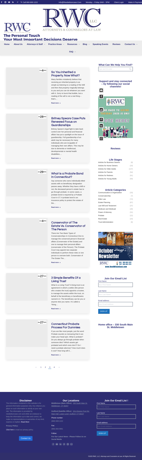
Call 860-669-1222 (30, 2)
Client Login (119, 2)
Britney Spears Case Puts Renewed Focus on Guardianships (68, 122)
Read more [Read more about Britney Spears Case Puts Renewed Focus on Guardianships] (56, 158)
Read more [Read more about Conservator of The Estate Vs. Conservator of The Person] (56, 262)
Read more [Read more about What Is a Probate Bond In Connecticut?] (56, 207)
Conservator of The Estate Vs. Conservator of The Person (68, 226)
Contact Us (26, 438)
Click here (10, 430)
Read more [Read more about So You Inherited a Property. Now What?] (56, 103)
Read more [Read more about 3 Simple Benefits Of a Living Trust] (56, 309)
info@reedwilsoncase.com (70, 2)
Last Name (102, 291)
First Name (102, 281)
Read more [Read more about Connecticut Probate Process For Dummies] (56, 355)
